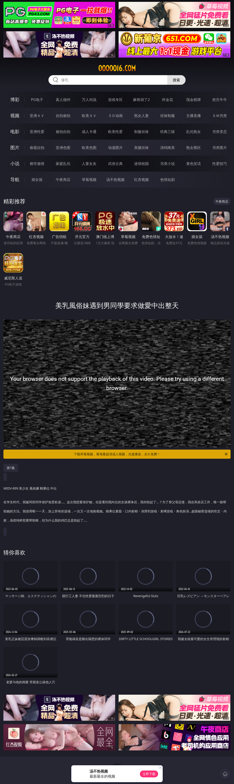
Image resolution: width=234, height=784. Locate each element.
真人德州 (63, 99)
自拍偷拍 (63, 115)
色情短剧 (167, 179)
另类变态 (219, 131)
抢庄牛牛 (219, 99)
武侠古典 (115, 163)
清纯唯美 (167, 147)
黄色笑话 (193, 163)
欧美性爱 (115, 131)
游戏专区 (115, 99)
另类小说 (167, 163)
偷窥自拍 (37, 147)
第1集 (11, 468)
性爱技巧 (219, 163)
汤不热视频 (115, 179)
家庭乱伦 (63, 163)
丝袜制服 (167, 115)
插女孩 (37, 179)
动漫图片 (115, 147)
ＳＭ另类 (219, 115)
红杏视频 (141, 179)
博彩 (14, 99)
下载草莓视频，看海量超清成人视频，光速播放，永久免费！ (151, 454)
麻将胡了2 (141, 99)
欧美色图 (89, 147)
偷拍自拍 (63, 131)
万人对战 (89, 99)
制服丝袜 (141, 131)
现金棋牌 (193, 99)
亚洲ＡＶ (37, 115)
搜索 (176, 79)
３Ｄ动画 (115, 115)
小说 (14, 163)
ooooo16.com (117, 68)
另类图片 (219, 147)
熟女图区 (193, 147)
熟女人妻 (141, 115)
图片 (14, 147)
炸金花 (167, 99)
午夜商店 (63, 179)
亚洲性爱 (37, 131)
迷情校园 (141, 163)
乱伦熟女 (193, 131)
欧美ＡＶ (89, 115)
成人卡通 (89, 131)
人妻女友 (89, 163)
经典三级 (167, 131)
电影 (14, 131)
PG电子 (37, 99)
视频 (14, 115)
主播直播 (193, 115)
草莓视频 (89, 179)
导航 (14, 179)
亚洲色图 (63, 147)
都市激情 (37, 163)
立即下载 (149, 774)
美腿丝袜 (141, 147)
